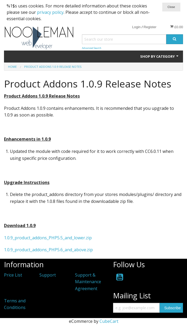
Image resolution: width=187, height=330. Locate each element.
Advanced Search (91, 48)
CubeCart (108, 321)
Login (136, 27)
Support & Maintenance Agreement (88, 281)
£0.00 (176, 27)
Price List (13, 275)
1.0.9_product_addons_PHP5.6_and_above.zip (48, 250)
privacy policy (50, 12)
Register (150, 27)
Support (47, 275)
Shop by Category (159, 56)
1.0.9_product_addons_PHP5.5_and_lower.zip (48, 238)
